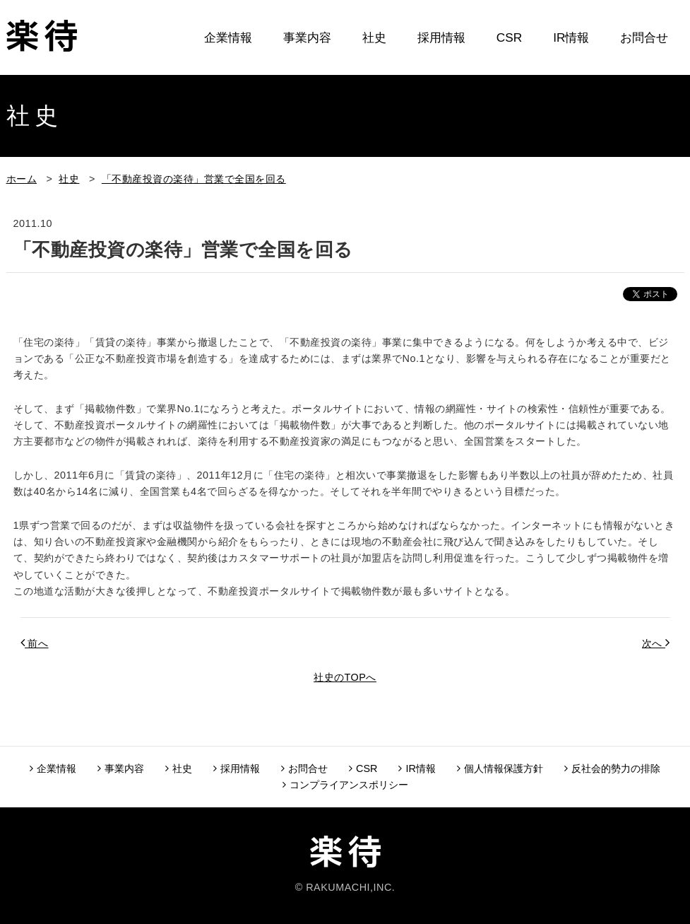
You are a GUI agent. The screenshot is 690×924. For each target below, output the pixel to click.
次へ (656, 642)
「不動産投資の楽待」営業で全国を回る (194, 179)
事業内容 (307, 37)
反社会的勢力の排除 (612, 768)
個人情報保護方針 (500, 768)
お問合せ (644, 37)
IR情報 (571, 37)
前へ (34, 642)
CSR (509, 37)
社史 (374, 37)
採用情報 (441, 37)
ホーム (21, 179)
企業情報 (228, 37)
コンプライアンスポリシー (345, 784)
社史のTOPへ (345, 677)
